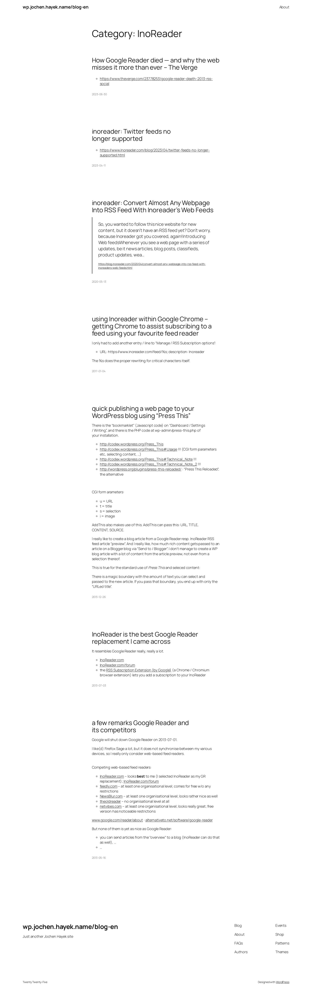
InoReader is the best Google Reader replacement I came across (145, 638)
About (284, 7)
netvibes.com (111, 806)
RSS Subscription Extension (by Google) (138, 670)
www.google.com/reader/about (117, 820)
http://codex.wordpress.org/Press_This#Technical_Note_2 (148, 464)
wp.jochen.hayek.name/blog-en (55, 7)
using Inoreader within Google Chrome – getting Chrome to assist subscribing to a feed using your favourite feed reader (152, 326)
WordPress (282, 982)
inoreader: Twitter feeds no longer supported (131, 135)
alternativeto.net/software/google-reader (179, 820)
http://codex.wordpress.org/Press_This (131, 444)
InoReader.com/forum (117, 665)
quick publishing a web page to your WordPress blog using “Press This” (143, 412)
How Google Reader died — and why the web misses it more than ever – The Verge (155, 63)
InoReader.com (112, 659)
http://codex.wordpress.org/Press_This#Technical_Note (146, 459)
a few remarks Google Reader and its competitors (140, 726)
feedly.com (108, 786)
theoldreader (110, 801)
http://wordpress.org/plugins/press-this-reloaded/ (140, 469)
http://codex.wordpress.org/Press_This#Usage (138, 449)
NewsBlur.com (111, 796)
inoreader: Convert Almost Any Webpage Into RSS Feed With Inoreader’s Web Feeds (153, 206)
